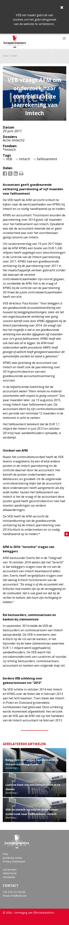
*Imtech (9, 149)
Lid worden (10, 869)
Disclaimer (9, 877)
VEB (9, 159)
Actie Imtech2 (13, 140)
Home (5, 55)
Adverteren (10, 873)
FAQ (5, 854)
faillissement (47, 159)
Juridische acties (12, 858)
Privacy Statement (14, 861)
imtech (24, 159)
